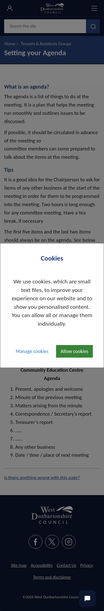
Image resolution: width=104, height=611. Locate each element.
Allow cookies (74, 351)
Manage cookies (32, 351)
